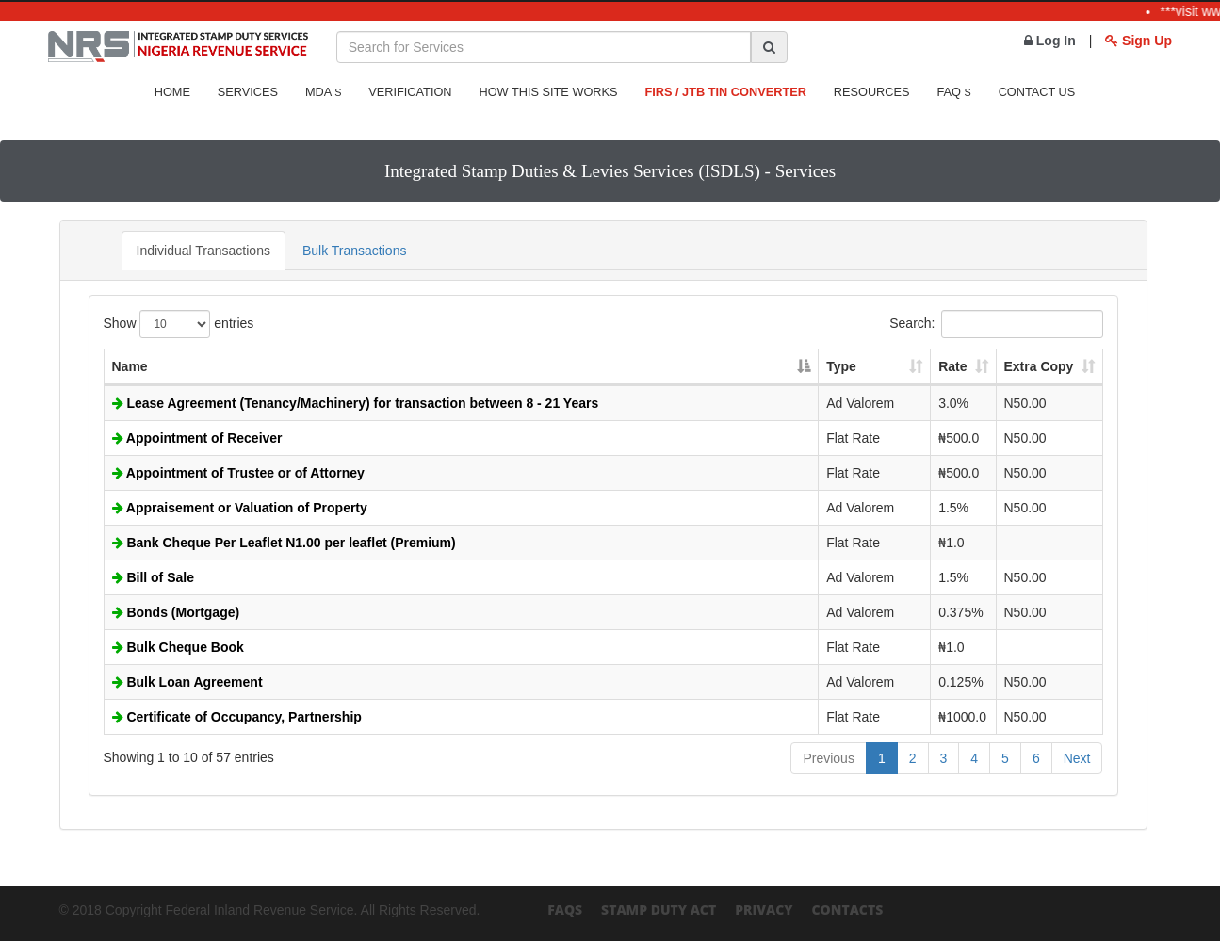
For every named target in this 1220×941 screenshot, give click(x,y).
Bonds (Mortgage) (176, 612)
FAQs (564, 909)
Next (1077, 758)
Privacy (763, 909)
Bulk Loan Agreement (187, 682)
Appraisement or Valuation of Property (239, 507)
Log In (1050, 40)
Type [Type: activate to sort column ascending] (841, 366)
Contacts (847, 909)
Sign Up (1138, 40)
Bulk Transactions (354, 250)
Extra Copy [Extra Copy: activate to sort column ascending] (1039, 366)
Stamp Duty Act (658, 909)
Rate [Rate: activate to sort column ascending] (952, 366)
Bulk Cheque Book (178, 647)
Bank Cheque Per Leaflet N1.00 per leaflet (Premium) (284, 542)
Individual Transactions (203, 250)
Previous (828, 758)
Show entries (179, 324)
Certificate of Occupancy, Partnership (237, 716)
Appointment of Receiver (197, 438)
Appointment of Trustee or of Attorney (238, 472)
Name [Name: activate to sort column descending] (130, 366)
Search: (995, 324)
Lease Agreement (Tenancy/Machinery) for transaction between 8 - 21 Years (355, 403)
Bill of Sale (153, 577)
